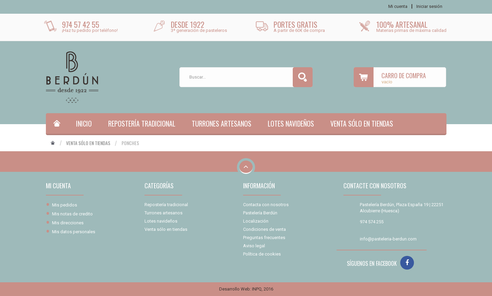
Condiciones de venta (264, 229)
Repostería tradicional (141, 123)
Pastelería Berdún (260, 212)
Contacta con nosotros (266, 204)
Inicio (84, 123)
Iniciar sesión (429, 6)
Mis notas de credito (72, 213)
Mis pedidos (64, 205)
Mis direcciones (68, 222)
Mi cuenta (58, 185)
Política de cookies (262, 254)
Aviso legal (254, 245)
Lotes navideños (291, 123)
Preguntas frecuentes (264, 237)
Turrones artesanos (221, 123)
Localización (255, 221)
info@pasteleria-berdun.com (388, 238)
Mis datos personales (73, 231)
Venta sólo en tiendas (361, 123)
